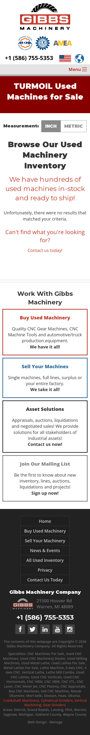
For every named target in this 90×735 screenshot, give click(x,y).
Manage (55, 722)
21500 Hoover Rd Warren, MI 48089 (55, 603)
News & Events (45, 550)
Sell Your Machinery (45, 541)
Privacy (45, 570)
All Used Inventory (45, 560)
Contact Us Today (45, 580)
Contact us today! (45, 250)
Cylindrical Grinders (57, 700)
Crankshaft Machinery (21, 700)
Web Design (37, 722)
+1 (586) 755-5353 (29, 58)
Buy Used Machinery (45, 531)
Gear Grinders (54, 705)
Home (45, 521)
